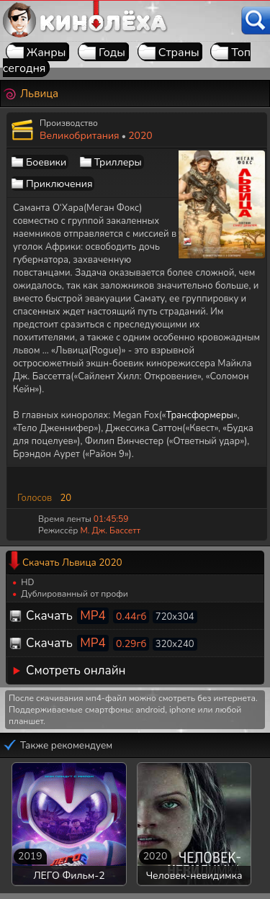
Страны (178, 52)
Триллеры (118, 162)
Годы (112, 52)
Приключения (59, 184)
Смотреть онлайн (76, 670)
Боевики (46, 162)
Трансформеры (200, 415)
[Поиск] (255, 20)
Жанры (46, 52)
